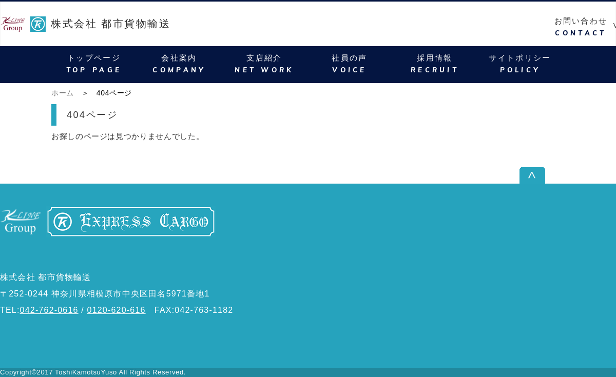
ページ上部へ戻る (582, 175)
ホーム (62, 93)
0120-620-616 (116, 310)
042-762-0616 (49, 310)
